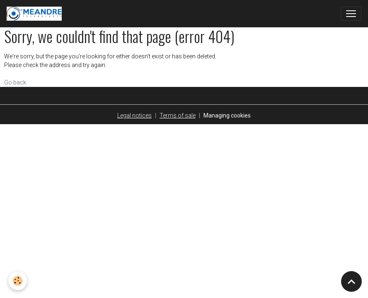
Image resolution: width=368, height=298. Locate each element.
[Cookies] (17, 281)
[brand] (36, 14)
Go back (15, 82)
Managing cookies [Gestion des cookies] (227, 115)
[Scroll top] (351, 281)
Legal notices (134, 115)
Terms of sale (178, 115)
